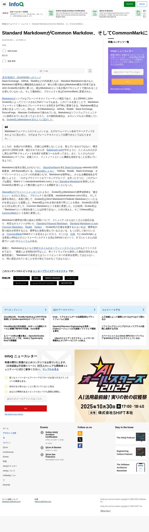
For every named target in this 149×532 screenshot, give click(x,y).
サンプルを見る (116, 70)
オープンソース (22, 293)
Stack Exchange (74, 174)
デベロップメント (22, 288)
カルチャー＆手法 (112, 321)
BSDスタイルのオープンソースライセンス (57, 258)
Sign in (141, 3)
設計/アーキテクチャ (64, 321)
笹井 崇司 (12, 67)
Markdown (8, 105)
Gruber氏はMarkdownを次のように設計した (54, 126)
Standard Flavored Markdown (53, 233)
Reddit (34, 237)
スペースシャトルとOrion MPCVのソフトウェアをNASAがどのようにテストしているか (123, 348)
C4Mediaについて (10, 491)
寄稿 (6, 475)
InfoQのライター (11, 479)
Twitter (43, 237)
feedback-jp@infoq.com (12, 517)
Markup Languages (53, 288)
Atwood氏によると (47, 177)
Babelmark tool (57, 156)
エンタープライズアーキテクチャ (51, 281)
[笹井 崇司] (5, 67)
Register (128, 3)
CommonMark (22, 223)
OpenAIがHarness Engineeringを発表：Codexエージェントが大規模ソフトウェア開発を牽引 (75, 340)
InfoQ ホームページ (10, 23)
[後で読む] (21, 77)
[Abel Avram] (5, 56)
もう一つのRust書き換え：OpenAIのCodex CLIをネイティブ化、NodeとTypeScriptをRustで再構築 (25, 349)
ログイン (7, 456)
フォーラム (41, 251)
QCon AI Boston (54, 461)
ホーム (6, 442)
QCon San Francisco (51, 469)
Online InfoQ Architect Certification (52, 447)
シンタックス (72, 288)
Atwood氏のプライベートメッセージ (22, 202)
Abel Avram (13, 57)
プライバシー (105, 526)
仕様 (80, 244)
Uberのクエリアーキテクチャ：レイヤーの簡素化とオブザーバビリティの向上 (74, 351)
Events (7, 470)
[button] (127, 87)
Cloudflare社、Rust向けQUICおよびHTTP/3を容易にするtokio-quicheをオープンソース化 (26, 329)
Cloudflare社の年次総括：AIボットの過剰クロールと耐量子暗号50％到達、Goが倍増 (26, 339)
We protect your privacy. (120, 94)
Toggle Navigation (5, 3)
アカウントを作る (10, 448)
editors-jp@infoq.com (43, 517)
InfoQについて (10, 484)
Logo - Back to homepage (17, 3)
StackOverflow (51, 174)
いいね (11, 77)
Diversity (7, 498)
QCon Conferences (9, 463)
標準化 (37, 288)
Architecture (67, 293)
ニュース (25, 23)
